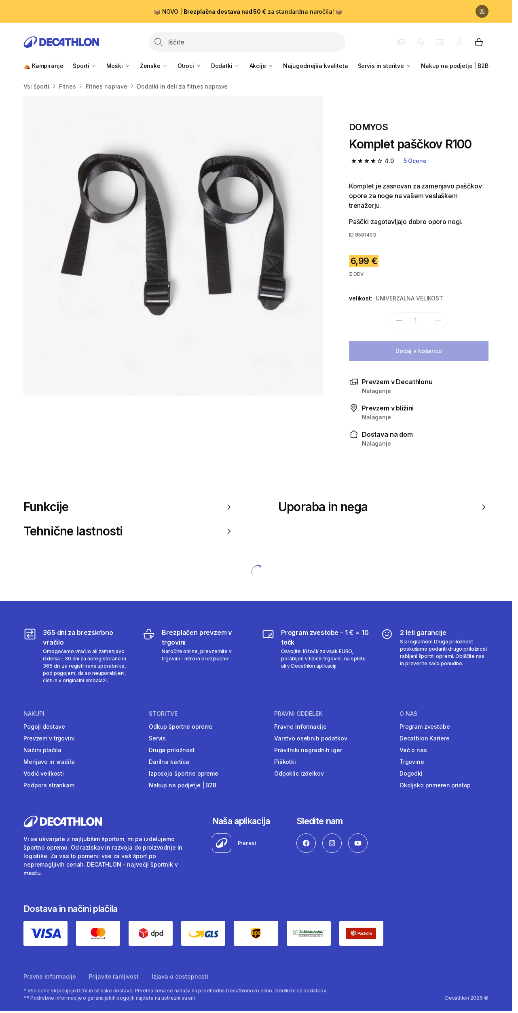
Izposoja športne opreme (183, 773)
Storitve (163, 714)
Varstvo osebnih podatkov (310, 738)
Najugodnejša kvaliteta (315, 65)
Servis (157, 738)
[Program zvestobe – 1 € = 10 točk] (316, 656)
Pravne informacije (300, 726)
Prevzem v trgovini (48, 738)
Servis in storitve (384, 65)
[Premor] (482, 11)
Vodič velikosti (43, 773)
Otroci (189, 65)
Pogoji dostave (44, 726)
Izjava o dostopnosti (180, 976)
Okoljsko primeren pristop (435, 785)
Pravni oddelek (298, 714)
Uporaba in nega (383, 507)
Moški (118, 65)
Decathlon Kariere (425, 738)
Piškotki (285, 761)
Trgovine (412, 761)
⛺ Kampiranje (43, 65)
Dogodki (411, 773)
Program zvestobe (425, 726)
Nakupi (33, 714)
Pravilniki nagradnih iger (308, 750)
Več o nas (413, 750)
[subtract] (399, 320)
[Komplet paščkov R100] (173, 245)
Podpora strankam (48, 785)
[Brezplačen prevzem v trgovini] (196, 656)
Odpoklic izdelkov (299, 773)
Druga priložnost (172, 750)
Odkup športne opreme (181, 726)
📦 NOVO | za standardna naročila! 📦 (248, 11)
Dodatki (225, 65)
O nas (408, 714)
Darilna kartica (169, 761)
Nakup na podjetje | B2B (454, 65)
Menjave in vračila (48, 761)
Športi (84, 65)
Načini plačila (42, 750)
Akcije (261, 65)
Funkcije (128, 507)
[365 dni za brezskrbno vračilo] (77, 656)
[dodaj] (438, 320)
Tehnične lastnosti (128, 531)
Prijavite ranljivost (114, 976)
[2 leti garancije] (434, 656)
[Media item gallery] (173, 245)
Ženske (154, 65)
